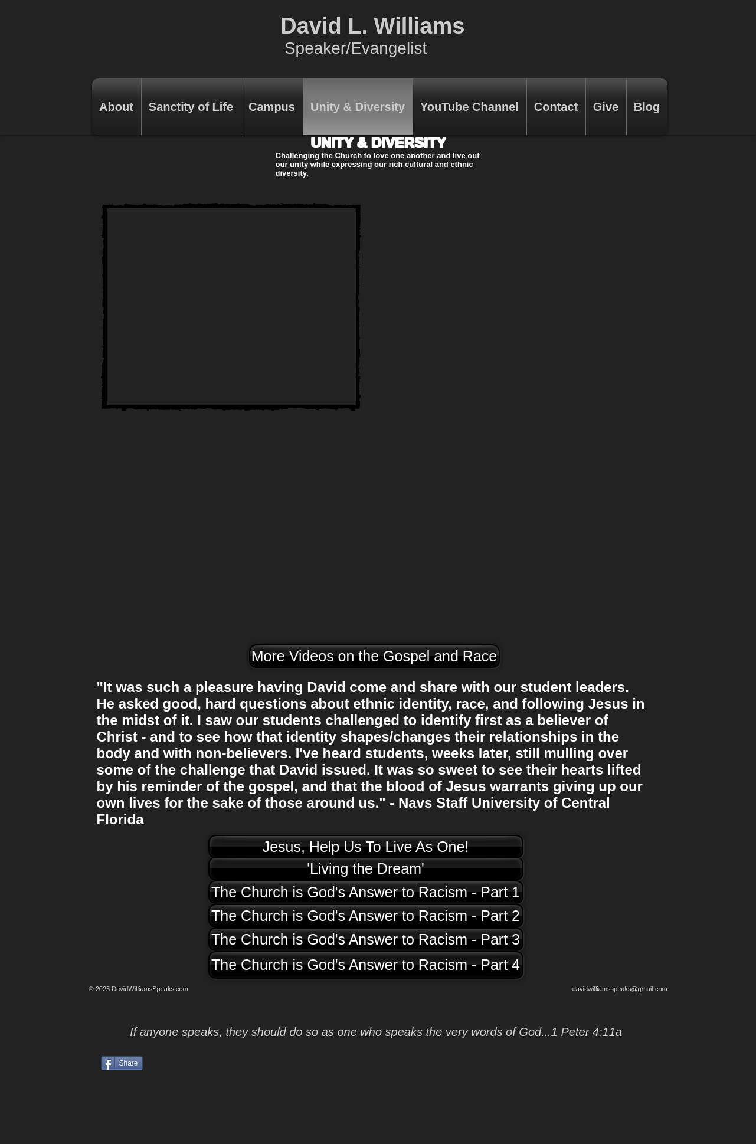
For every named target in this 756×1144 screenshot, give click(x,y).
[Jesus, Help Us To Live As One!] (365, 846)
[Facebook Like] (594, 1085)
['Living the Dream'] (365, 868)
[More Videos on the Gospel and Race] (374, 656)
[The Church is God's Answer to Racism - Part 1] (365, 892)
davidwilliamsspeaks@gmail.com (619, 988)
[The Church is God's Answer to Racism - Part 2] (365, 915)
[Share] (122, 1063)
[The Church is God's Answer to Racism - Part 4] (365, 965)
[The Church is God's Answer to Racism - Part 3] (365, 939)
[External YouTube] (231, 306)
